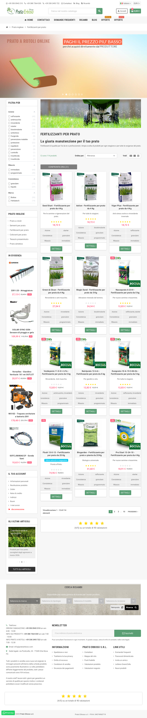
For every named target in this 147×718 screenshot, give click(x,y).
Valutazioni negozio (92, 668)
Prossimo (133, 512)
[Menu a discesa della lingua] (125, 3)
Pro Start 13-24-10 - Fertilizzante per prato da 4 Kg (125, 453)
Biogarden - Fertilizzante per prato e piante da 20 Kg (90, 453)
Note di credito (16, 493)
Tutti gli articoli (22, 569)
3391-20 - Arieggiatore (22, 290)
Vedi (125, 156)
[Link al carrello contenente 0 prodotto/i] (135, 11)
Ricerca (132, 607)
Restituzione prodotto (18, 485)
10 (124, 512)
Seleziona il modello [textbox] (82, 601)
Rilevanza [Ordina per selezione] (91, 156)
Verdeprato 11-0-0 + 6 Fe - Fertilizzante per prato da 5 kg (56, 372)
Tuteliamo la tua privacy (63, 656)
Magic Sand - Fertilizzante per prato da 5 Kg (90, 291)
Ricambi (85, 3)
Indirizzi (13, 497)
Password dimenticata (124, 656)
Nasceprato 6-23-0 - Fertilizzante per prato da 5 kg (125, 291)
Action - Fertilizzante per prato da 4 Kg (90, 207)
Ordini (12, 489)
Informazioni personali (19, 481)
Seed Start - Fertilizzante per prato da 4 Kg (56, 207)
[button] (21, 562)
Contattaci (66, 3)
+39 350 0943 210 (15, 3)
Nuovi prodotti (120, 668)
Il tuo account (17, 473)
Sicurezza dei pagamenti (64, 668)
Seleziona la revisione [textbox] (115, 601)
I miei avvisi (15, 505)
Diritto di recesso (61, 660)
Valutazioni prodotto (92, 664)
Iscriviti (127, 633)
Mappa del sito (90, 656)
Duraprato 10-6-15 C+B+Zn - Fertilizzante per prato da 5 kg (125, 372)
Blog (76, 3)
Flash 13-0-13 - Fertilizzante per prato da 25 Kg (56, 453)
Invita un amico (121, 660)
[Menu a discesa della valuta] (137, 3)
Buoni (12, 501)
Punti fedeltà (89, 660)
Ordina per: (79, 156)
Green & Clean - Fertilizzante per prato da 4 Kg (56, 291)
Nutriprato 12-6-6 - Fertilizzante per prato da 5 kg (91, 372)
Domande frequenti (123, 652)
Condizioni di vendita (62, 664)
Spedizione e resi (61, 652)
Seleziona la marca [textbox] (18, 601)
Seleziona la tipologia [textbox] (51, 601)
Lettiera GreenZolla (123, 664)
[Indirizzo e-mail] (83, 633)
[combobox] (75, 11)
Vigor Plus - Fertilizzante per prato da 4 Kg (125, 207)
